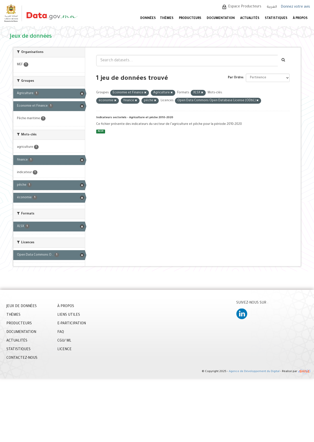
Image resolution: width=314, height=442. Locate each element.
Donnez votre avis (295, 7)
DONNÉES (148, 18)
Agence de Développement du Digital (254, 371)
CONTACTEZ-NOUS (21, 358)
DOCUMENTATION (221, 18)
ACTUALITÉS (249, 18)
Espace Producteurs (244, 7)
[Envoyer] (284, 60)
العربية (272, 7)
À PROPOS (300, 18)
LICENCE (64, 350)
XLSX (100, 131)
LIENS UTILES (68, 315)
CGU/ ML (64, 341)
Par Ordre (235, 78)
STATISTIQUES (276, 18)
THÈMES (13, 315)
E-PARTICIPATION (71, 324)
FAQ (60, 332)
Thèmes (166, 18)
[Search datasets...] (187, 60)
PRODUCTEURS (190, 18)
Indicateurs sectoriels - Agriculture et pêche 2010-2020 (134, 117)
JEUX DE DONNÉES (21, 307)
